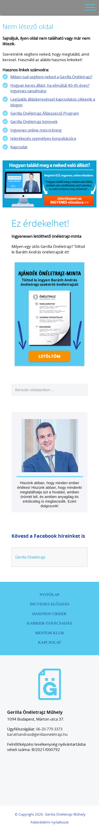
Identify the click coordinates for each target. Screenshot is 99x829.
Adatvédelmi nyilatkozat (49, 822)
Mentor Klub (49, 633)
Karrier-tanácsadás (49, 623)
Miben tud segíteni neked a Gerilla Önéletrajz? (51, 76)
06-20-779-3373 (49, 729)
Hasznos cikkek (49, 614)
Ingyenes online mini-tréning (35, 130)
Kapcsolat (18, 147)
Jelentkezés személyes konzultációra (43, 138)
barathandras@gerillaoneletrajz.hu (37, 734)
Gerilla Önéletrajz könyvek (34, 121)
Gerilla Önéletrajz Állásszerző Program (44, 113)
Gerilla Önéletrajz (30, 557)
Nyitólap (50, 594)
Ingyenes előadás (49, 604)
